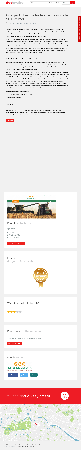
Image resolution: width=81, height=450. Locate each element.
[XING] (34, 375)
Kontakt (13, 444)
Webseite (11, 244)
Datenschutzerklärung (79, 24)
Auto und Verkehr (23, 23)
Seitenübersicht (36, 444)
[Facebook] (13, 375)
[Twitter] (24, 375)
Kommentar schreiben (14, 343)
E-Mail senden (20, 244)
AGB (32, 446)
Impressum (79, 37)
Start (6, 444)
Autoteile (33, 23)
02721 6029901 (15, 236)
